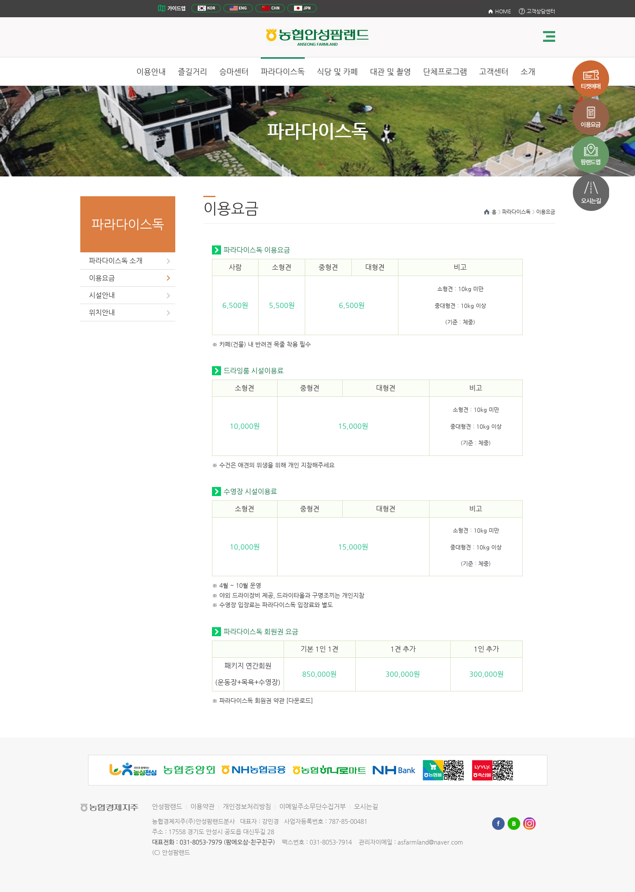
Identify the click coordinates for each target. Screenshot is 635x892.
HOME (503, 11)
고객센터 (494, 71)
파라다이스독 (283, 71)
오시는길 (366, 806)
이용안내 (151, 71)
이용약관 (202, 806)
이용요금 (102, 278)
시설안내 (102, 295)
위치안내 (102, 312)
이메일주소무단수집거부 (312, 806)
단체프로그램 (445, 71)
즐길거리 (192, 71)
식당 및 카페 (337, 71)
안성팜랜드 (167, 806)
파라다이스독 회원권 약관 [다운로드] (265, 700)
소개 (528, 71)
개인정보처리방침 (247, 806)
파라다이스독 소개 (115, 261)
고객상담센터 (541, 11)
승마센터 (234, 71)
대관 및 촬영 (390, 71)
